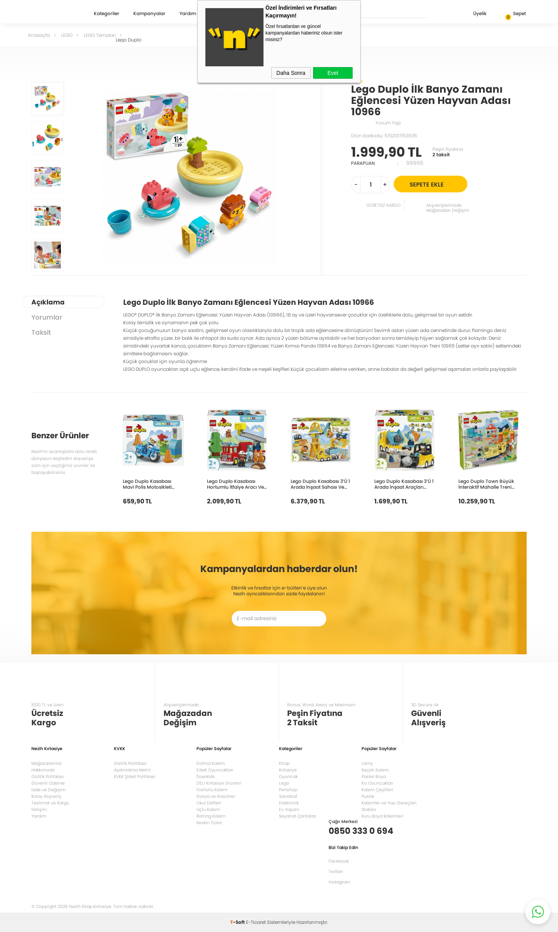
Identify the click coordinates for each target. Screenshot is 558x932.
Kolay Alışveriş (46, 796)
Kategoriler (106, 14)
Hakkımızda (43, 770)
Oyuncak (288, 776)
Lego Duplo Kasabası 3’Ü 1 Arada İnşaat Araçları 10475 (404, 484)
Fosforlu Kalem (211, 790)
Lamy (367, 763)
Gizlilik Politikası (47, 776)
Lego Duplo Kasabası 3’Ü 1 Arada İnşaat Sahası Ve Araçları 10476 (320, 484)
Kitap (284, 763)
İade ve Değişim (48, 790)
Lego (284, 783)
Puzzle (368, 796)
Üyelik (474, 14)
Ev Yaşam (289, 809)
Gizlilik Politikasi (130, 763)
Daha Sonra (290, 73)
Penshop (288, 790)
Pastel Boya (374, 776)
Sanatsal (288, 796)
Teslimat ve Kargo (50, 803)
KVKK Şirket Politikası (134, 776)
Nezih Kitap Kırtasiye (53, 13)
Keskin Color (209, 823)
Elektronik (289, 803)
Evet (332, 73)
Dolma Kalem (210, 763)
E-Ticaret (256, 922)
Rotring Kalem (211, 816)
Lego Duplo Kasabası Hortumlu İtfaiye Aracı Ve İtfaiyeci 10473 (235, 484)
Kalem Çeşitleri (377, 790)
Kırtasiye (288, 770)
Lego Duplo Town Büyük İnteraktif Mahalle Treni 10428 (486, 484)
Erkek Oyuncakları (214, 770)
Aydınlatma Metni (132, 770)
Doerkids (205, 776)
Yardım (187, 14)
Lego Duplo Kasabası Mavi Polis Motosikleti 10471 (147, 484)
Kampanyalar (149, 14)
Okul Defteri (208, 803)
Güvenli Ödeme (48, 783)
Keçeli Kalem (375, 770)
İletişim (39, 809)
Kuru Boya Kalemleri (382, 816)
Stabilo (369, 809)
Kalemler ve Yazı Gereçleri (389, 803)
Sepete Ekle (437, 184)
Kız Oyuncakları (377, 783)
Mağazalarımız (46, 763)
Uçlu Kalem (208, 809)
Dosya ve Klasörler (215, 796)
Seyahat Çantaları (298, 816)
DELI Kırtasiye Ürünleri (218, 783)
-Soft (238, 922)
